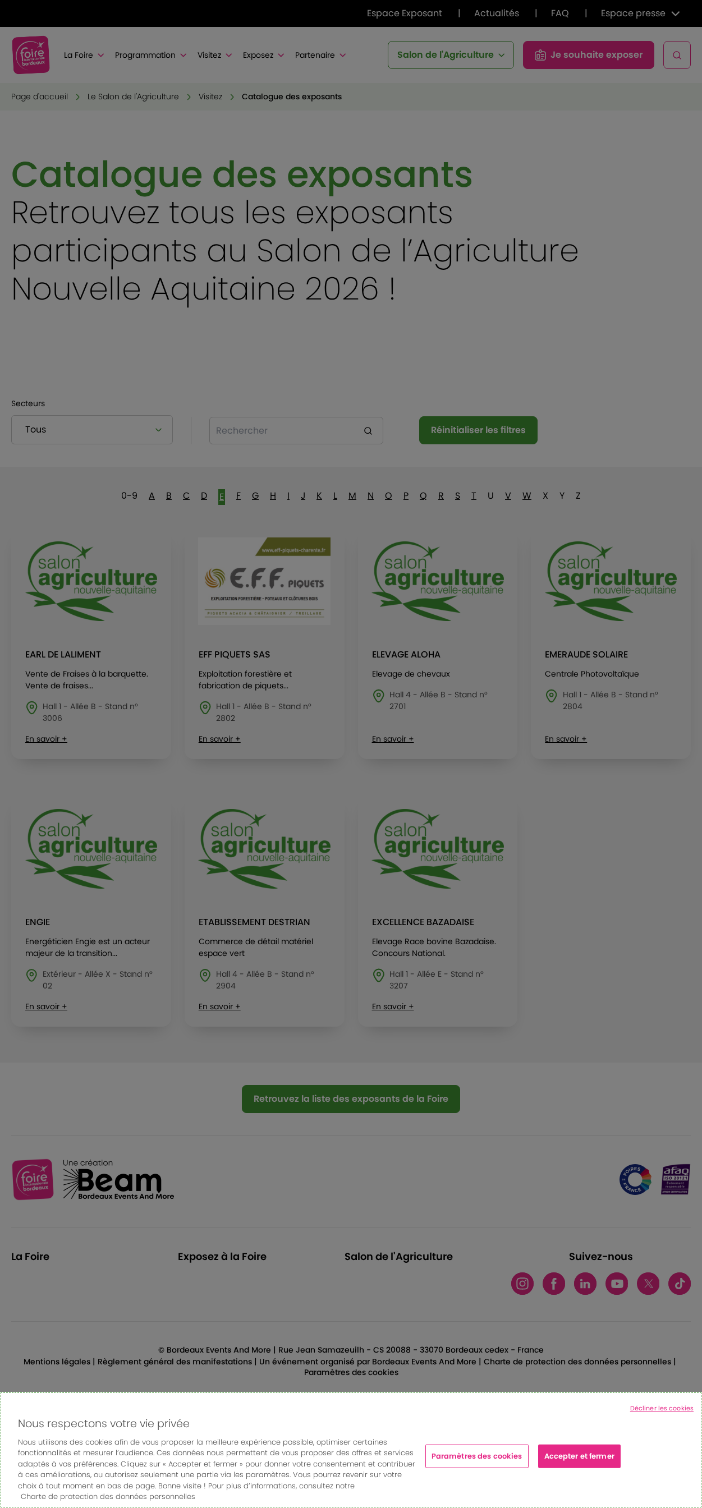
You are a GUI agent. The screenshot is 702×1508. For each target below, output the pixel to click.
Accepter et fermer (579, 1463)
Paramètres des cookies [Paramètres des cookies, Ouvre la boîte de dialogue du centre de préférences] (477, 1463)
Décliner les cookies (662, 1415)
